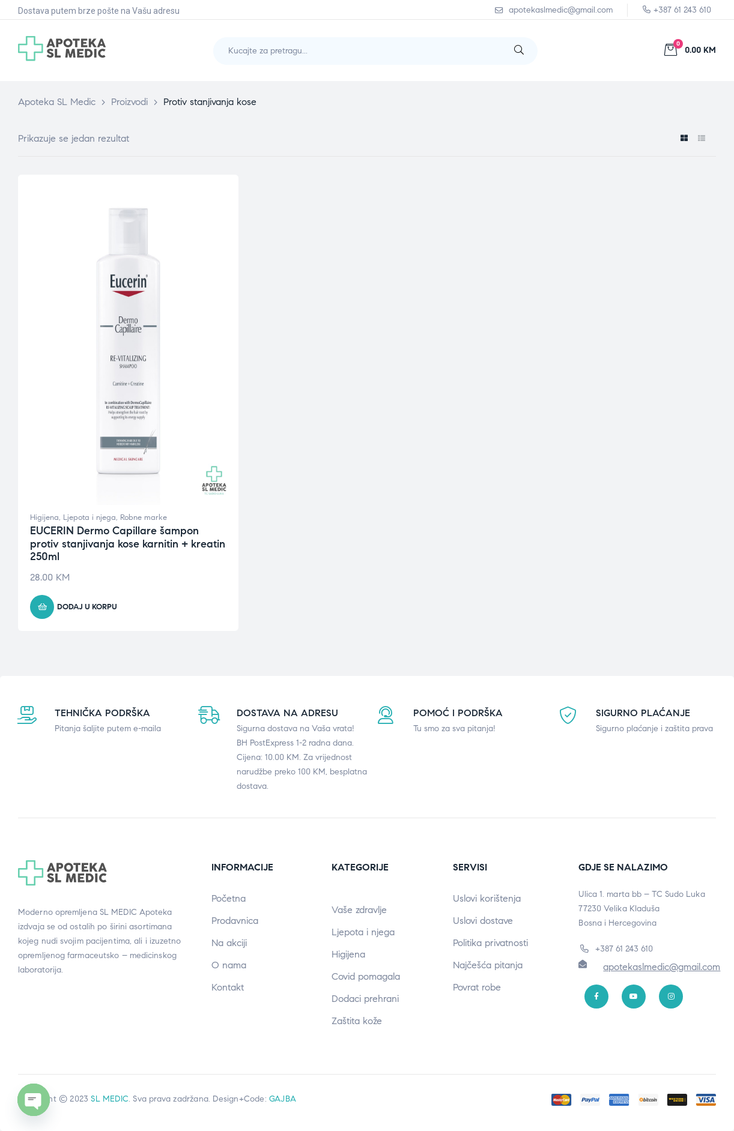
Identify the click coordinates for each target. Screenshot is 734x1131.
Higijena (44, 517)
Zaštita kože (357, 1021)
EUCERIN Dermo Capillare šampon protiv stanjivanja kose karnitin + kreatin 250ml (127, 543)
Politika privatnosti (490, 943)
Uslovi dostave (483, 920)
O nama (228, 965)
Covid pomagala (366, 976)
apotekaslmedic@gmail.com (661, 967)
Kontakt (227, 987)
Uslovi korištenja (487, 898)
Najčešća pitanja (488, 965)
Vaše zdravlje (359, 909)
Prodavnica (234, 920)
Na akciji (229, 943)
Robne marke (143, 517)
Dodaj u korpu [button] (87, 607)
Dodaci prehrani (365, 998)
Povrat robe (477, 987)
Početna (228, 898)
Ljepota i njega (89, 517)
